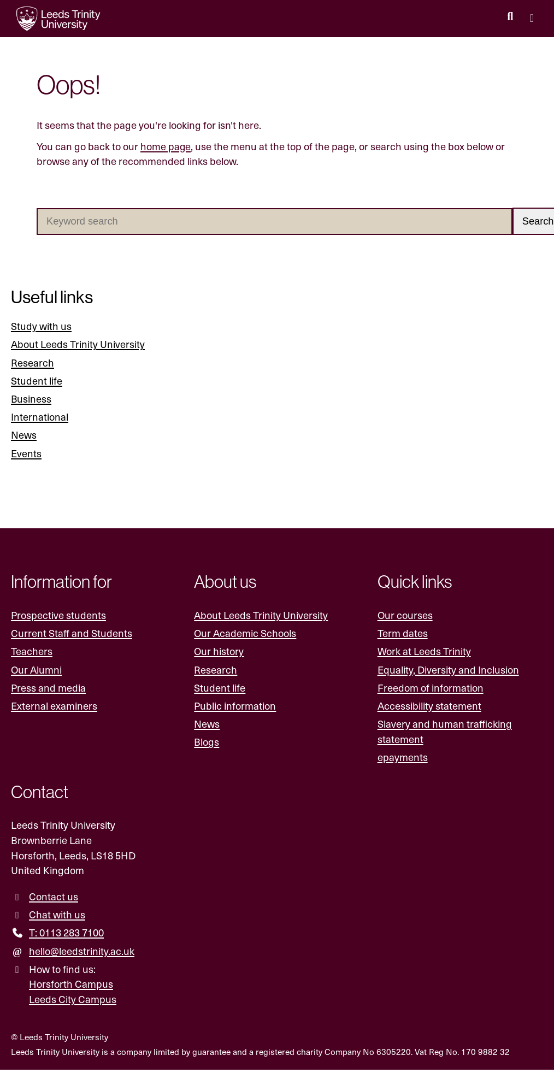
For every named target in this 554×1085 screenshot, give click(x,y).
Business (31, 398)
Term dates (403, 633)
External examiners (54, 705)
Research (32, 362)
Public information (235, 705)
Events (26, 453)
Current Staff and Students (71, 633)
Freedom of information (431, 687)
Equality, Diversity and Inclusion (448, 669)
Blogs (206, 742)
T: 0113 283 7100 (66, 933)
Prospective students (58, 615)
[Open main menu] (532, 19)
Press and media (48, 687)
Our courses (405, 615)
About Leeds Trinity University (78, 344)
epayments (403, 757)
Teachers (31, 651)
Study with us (41, 326)
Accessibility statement (429, 705)
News (24, 435)
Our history (219, 651)
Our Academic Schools (245, 633)
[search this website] (510, 17)
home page (165, 146)
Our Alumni (36, 669)
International (39, 416)
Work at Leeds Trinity (424, 651)
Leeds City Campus (72, 999)
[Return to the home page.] (58, 18)
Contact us (53, 896)
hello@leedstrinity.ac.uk (81, 951)
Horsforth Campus (71, 984)
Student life (36, 380)
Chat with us (57, 914)
